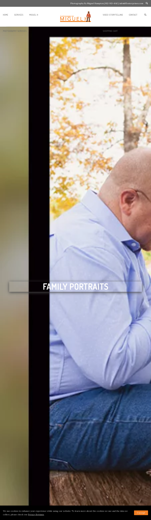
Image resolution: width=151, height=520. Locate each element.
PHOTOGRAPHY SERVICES (15, 31)
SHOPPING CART (110, 31)
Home (5, 15)
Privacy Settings (36, 514)
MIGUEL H (33, 15)
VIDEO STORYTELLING (113, 15)
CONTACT (133, 15)
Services (18, 15)
